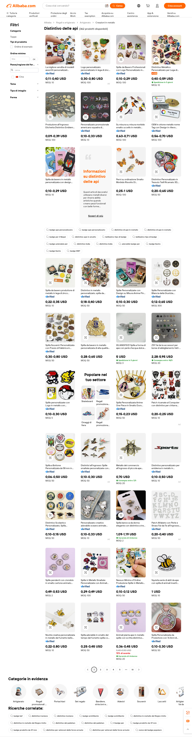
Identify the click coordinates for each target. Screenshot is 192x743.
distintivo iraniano (38, 716)
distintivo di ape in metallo (124, 230)
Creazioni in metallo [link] (105, 22)
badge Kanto (153, 244)
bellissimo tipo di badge (114, 237)
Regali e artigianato (65, 22)
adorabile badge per (129, 244)
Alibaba (47, 22)
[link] (188, 712)
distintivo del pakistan (63, 723)
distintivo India (82, 244)
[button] (107, 6)
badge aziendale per (57, 244)
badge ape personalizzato (59, 230)
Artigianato (85, 22)
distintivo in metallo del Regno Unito (148, 716)
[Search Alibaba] (74, 6)
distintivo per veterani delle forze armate (63, 730)
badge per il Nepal (56, 237)
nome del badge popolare (149, 730)
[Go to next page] (139, 670)
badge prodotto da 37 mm (143, 723)
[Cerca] (117, 5)
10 (133, 670)
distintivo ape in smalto (84, 237)
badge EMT (73, 251)
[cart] (148, 6)
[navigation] (24, 346)
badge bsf (16, 716)
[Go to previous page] (88, 670)
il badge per (117, 723)
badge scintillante (89, 716)
